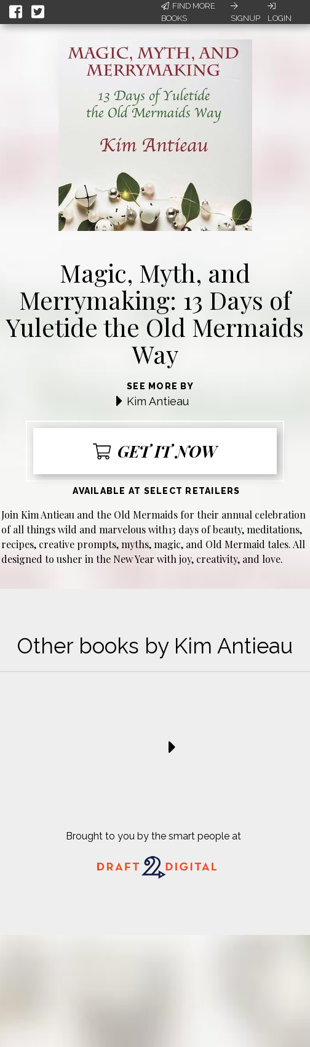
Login (280, 12)
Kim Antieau (158, 401)
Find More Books (188, 12)
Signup (245, 12)
